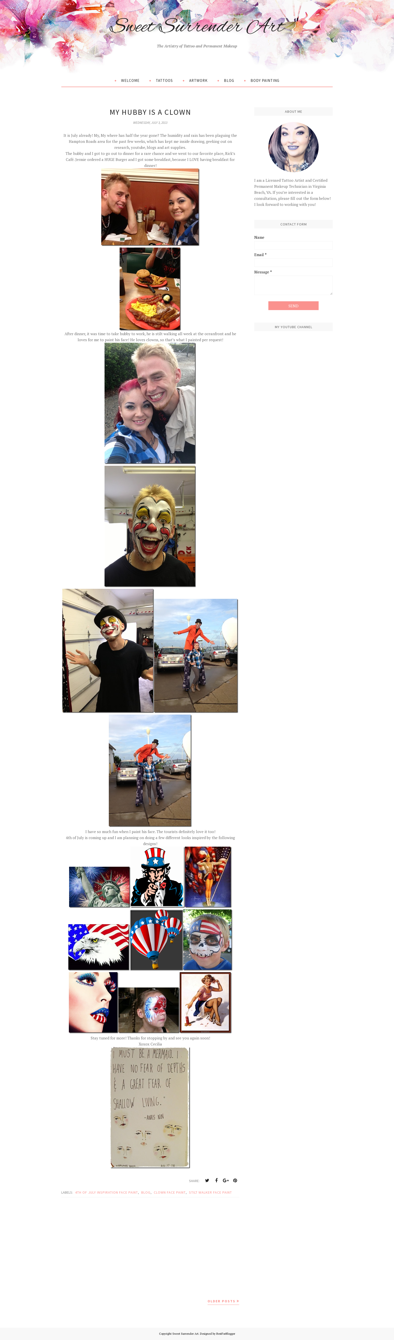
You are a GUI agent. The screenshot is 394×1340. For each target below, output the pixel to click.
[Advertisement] (150, 1247)
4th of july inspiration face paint (106, 1192)
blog (146, 1192)
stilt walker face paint (210, 1192)
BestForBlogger (225, 1333)
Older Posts (221, 1301)
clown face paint (170, 1192)
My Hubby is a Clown (150, 112)
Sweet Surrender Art (197, 26)
